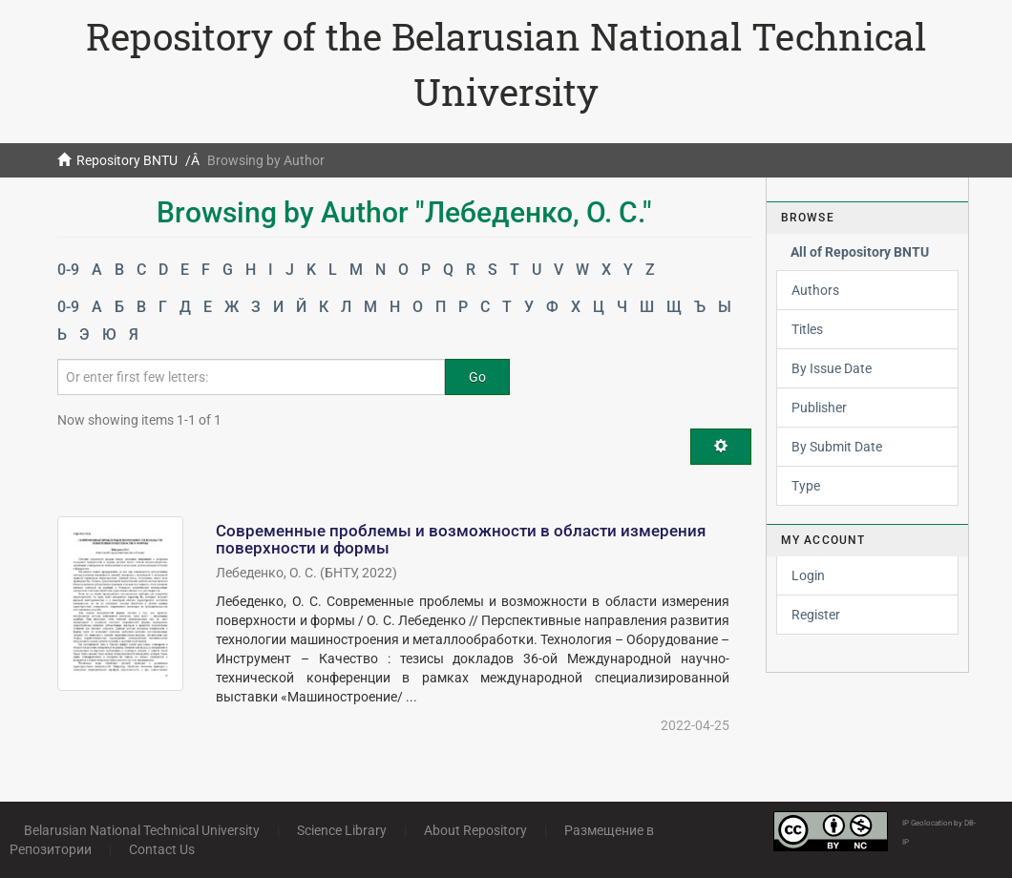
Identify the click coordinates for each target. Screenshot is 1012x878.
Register (815, 614)
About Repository (475, 830)
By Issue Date (831, 368)
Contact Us (162, 849)
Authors (815, 290)
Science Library (342, 830)
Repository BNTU (127, 160)
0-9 (68, 270)
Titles (807, 329)
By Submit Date (836, 446)
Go (477, 377)
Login (808, 575)
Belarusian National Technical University (142, 830)
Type (805, 485)
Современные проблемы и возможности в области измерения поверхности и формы (461, 539)
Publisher (819, 407)
